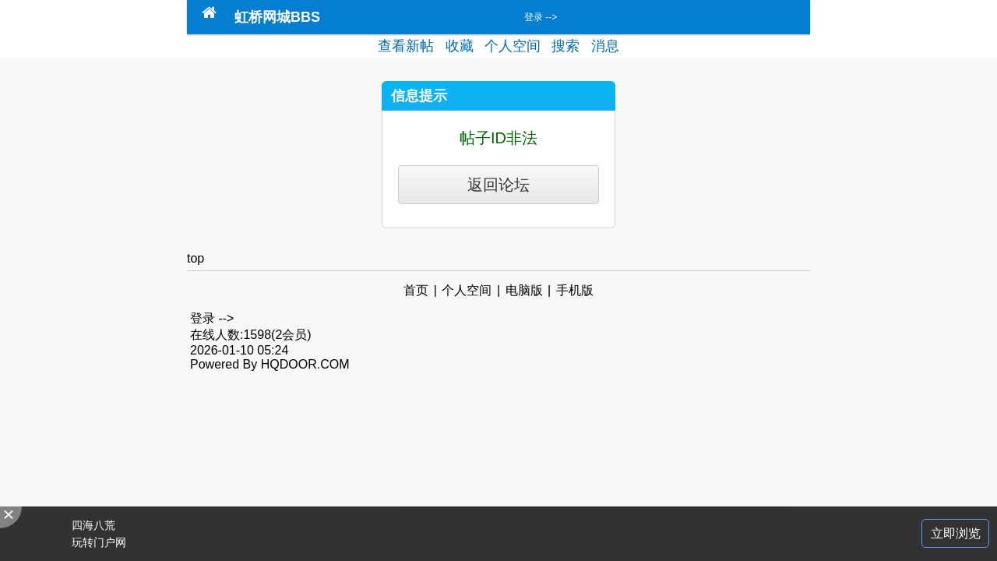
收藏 (460, 46)
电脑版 (524, 290)
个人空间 (512, 46)
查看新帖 (406, 46)
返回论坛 (498, 184)
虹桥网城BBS (277, 17)
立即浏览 (956, 533)
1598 (257, 334)
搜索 (565, 46)
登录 (533, 17)
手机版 (575, 290)
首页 (415, 290)
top (195, 258)
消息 (605, 46)
